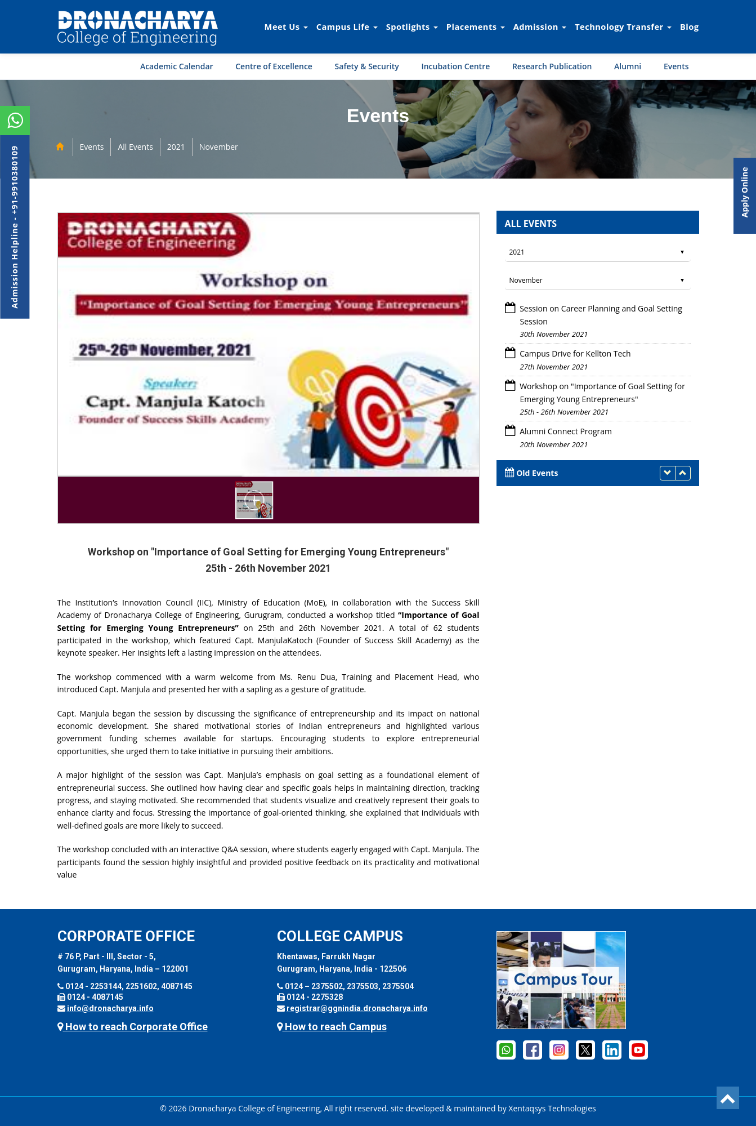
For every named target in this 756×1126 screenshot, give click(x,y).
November (218, 146)
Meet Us (286, 26)
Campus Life (347, 26)
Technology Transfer (623, 26)
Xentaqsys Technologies (552, 1108)
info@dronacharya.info (110, 1008)
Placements (475, 26)
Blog (689, 26)
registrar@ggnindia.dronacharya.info (357, 1008)
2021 (176, 146)
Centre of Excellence (273, 66)
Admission (539, 26)
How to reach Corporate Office (132, 1026)
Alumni (627, 66)
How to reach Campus (332, 1026)
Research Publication (552, 66)
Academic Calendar (176, 66)
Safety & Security (367, 66)
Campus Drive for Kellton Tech (575, 353)
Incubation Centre (455, 66)
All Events (135, 146)
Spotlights (412, 26)
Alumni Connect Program (566, 431)
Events (676, 66)
